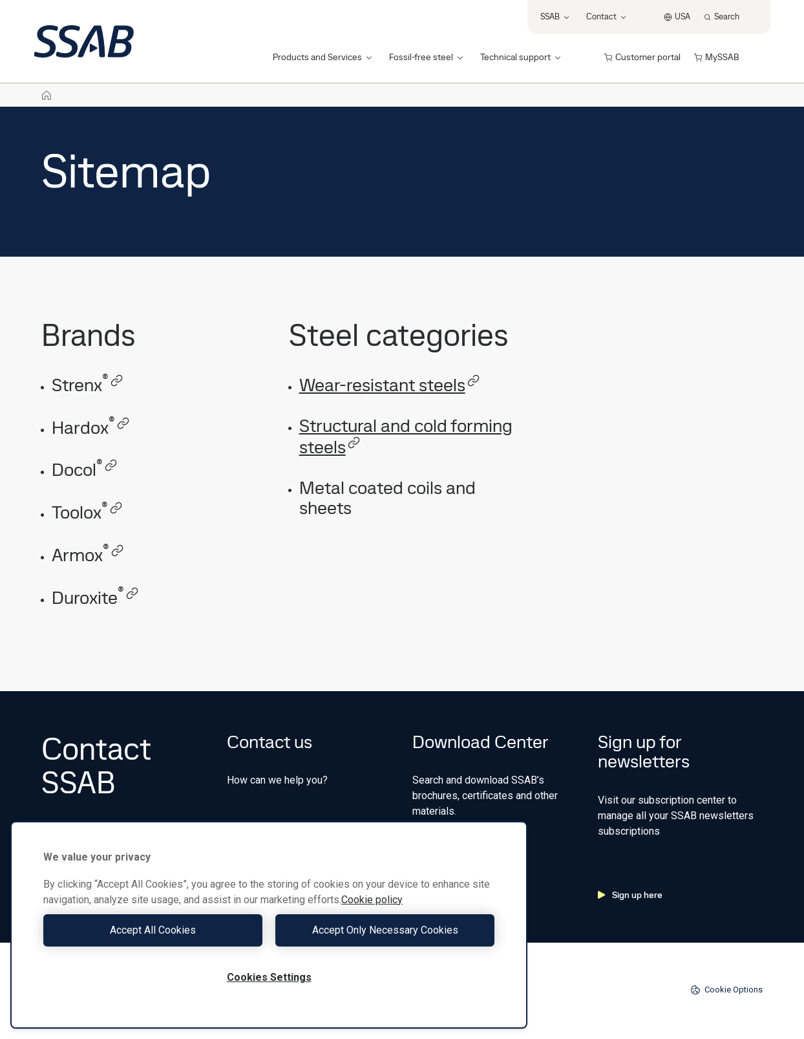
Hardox (91, 427)
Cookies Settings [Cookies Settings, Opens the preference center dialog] (269, 977)
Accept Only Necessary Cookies (385, 930)
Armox (88, 555)
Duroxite (95, 597)
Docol (85, 469)
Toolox (87, 512)
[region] (268, 925)
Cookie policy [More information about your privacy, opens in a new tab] (372, 900)
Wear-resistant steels (389, 385)
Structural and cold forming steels (406, 436)
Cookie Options (726, 990)
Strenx (87, 385)
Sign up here (630, 895)
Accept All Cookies (153, 930)
